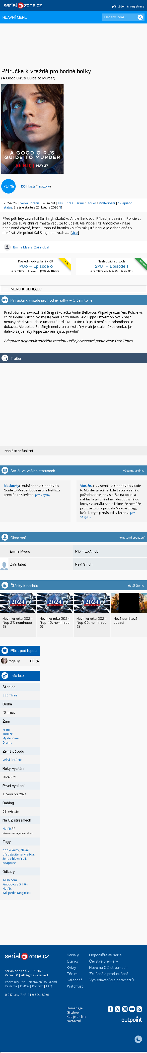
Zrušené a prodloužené (108, 973)
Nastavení (74, 1021)
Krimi (80, 203)
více (75, 232)
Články (73, 961)
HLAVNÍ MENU (14, 17)
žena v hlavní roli (14, 858)
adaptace (9, 863)
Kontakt (37, 986)
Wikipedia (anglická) (16, 893)
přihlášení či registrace (128, 6)
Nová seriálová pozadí (125, 620)
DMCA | (25, 986)
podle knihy (10, 850)
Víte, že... (86, 485)
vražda (29, 854)
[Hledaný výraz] (123, 17)
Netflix (6, 829)
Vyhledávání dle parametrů (111, 979)
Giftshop (73, 1012)
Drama (7, 742)
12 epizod (125, 203)
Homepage (75, 1008)
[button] (73, 289)
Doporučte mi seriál (106, 954)
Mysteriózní (107, 203)
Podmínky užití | (16, 982)
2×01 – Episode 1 (111, 266)
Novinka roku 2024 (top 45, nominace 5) (55, 622)
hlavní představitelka (15, 852)
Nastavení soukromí (43, 982)
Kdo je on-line (76, 1017)
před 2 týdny (42, 495)
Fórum (72, 973)
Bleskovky (11, 485)
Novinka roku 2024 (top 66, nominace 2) (91, 622)
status (8, 207)
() (35, 186)
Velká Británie (30, 203)
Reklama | (12, 986)
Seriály (73, 954)
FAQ (49, 986)
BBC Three (65, 203)
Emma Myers (23, 247)
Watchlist (75, 986)
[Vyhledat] (140, 17)
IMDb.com (9, 880)
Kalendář (74, 979)
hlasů (27, 186)
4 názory (43, 186)
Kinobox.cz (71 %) (14, 884)
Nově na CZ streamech (108, 967)
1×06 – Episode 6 (35, 266)
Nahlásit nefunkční (18, 450)
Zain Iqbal (41, 247)
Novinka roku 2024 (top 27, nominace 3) (17, 622)
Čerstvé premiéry (103, 961)
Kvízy (71, 967)
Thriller (91, 203)
